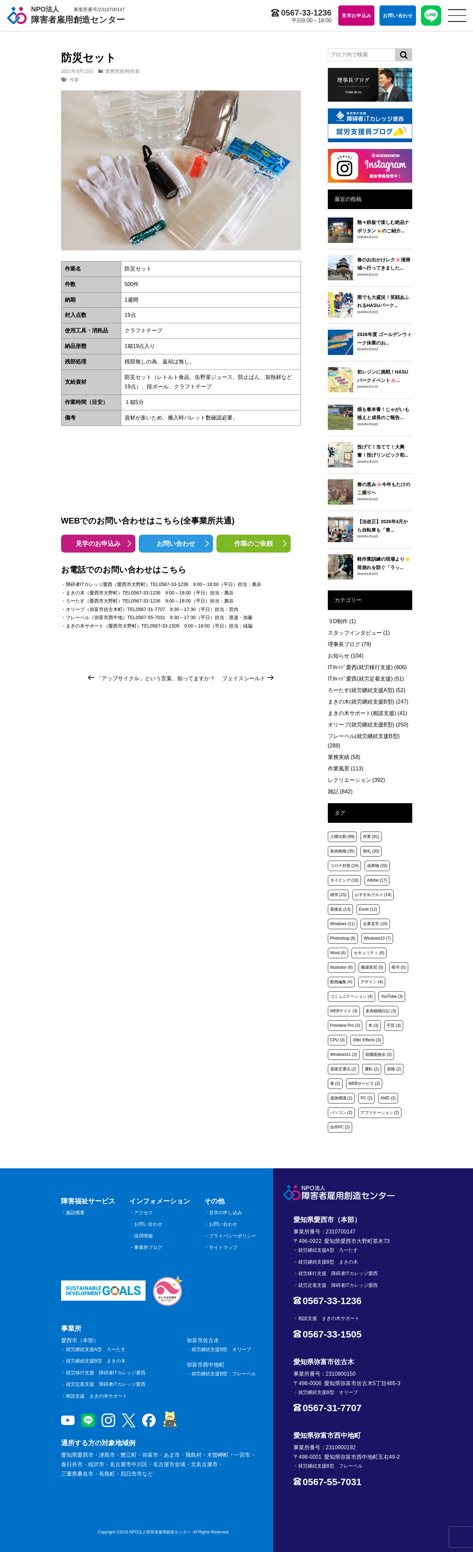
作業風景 (346, 768)
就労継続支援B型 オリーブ (221, 1349)
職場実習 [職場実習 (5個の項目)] (372, 967)
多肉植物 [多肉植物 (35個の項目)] (342, 851)
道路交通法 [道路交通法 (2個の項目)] (343, 1069)
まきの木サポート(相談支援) (368, 713)
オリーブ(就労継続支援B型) (368, 725)
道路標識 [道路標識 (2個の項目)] (341, 1098)
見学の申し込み (225, 1212)
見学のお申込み (98, 543)
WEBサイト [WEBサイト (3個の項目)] (344, 1011)
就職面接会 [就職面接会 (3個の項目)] (378, 1054)
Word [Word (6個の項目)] (338, 952)
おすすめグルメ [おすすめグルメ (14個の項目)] (373, 894)
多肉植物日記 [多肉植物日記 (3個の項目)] (381, 1011)
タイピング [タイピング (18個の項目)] (344, 880)
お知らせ (346, 656)
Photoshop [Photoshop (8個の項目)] (343, 938)
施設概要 (75, 1212)
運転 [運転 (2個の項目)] (372, 1069)
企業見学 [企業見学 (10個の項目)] (375, 923)
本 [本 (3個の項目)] (373, 1025)
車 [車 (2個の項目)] (335, 1083)
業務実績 (114, 71)
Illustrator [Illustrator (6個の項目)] (341, 967)
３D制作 (342, 621)
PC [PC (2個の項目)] (366, 1098)
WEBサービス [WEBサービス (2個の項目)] (364, 1083)
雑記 (340, 791)
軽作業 (133, 71)
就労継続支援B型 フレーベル (223, 1373)
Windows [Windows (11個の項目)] (342, 923)
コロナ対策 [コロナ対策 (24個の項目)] (344, 865)
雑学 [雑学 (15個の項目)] (338, 894)
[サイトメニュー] (457, 15)
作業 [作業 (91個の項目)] (371, 836)
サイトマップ (223, 1247)
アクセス (143, 1212)
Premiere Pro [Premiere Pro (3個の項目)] (345, 1025)
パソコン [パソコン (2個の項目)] (341, 1112)
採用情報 (143, 1236)
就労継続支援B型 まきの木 (96, 1361)
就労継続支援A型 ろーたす (96, 1349)
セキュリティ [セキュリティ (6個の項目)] (369, 952)
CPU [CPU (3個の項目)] (337, 1040)
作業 (74, 79)
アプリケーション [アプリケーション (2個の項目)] (380, 1112)
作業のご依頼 (253, 543)
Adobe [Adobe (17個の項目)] (377, 880)
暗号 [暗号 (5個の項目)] (399, 967)
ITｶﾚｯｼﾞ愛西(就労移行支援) (367, 667)
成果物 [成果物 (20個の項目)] (377, 865)
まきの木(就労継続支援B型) (368, 702)
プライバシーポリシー (232, 1236)
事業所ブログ (148, 1247)
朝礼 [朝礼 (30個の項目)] (371, 851)
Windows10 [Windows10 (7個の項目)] (377, 938)
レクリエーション (356, 780)
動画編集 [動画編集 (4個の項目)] (341, 981)
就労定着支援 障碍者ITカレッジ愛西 (106, 1384)
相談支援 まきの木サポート (96, 1396)
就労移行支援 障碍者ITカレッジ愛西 (106, 1372)
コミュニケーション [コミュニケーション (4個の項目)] (351, 996)
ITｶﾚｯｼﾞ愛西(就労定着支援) (366, 679)
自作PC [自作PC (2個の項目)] (340, 1127)
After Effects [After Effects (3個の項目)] (367, 1040)
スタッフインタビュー (359, 633)
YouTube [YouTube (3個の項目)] (392, 996)
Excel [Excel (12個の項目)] (368, 909)
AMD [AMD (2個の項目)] (388, 1098)
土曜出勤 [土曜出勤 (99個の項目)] (342, 836)
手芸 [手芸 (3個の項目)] (394, 1025)
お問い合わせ (176, 543)
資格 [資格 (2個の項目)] (394, 1069)
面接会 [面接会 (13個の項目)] (340, 909)
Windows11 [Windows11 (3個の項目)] (343, 1054)
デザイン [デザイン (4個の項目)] (372, 981)
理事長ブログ (349, 644)
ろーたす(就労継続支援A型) (366, 690)
